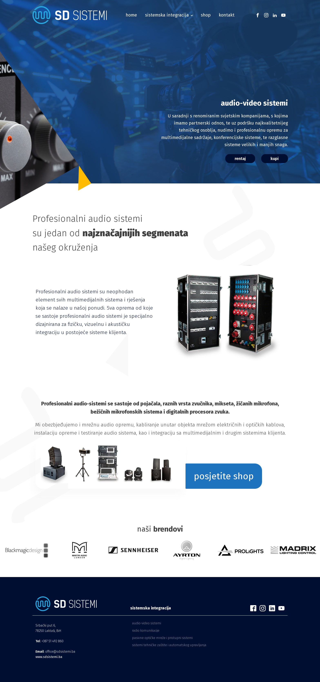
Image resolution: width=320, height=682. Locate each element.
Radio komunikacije (145, 630)
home (131, 15)
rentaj (240, 158)
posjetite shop (224, 476)
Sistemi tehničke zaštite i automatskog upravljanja (169, 645)
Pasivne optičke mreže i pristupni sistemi (162, 638)
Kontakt (226, 15)
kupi (275, 158)
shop (206, 15)
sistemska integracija (167, 15)
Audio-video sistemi (146, 623)
